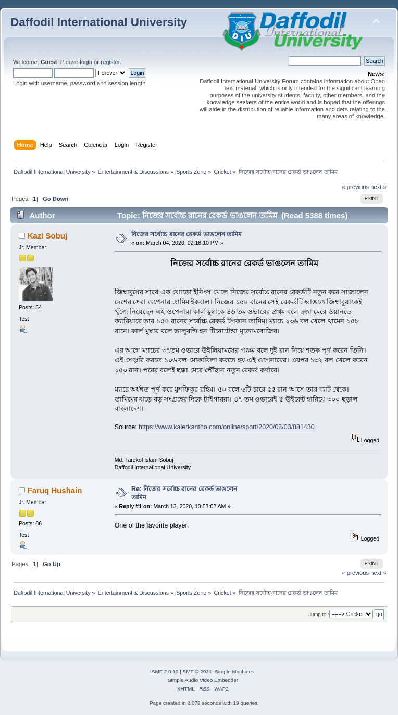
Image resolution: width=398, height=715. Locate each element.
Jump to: (318, 614)
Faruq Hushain (55, 490)
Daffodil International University (98, 22)
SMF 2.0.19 (165, 671)
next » (378, 187)
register (110, 62)
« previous (355, 187)
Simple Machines (234, 671)
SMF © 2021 (197, 671)
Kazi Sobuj (48, 235)
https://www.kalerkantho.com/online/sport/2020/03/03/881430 (227, 427)
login (86, 62)
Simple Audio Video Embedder (203, 680)
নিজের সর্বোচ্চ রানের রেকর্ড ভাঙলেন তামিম (186, 234)
